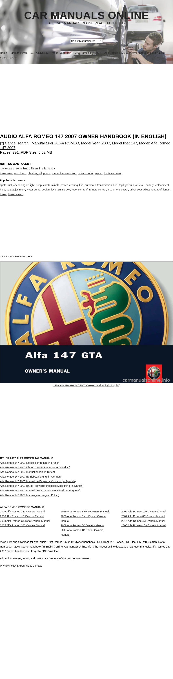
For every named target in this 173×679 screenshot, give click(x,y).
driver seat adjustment (143, 193)
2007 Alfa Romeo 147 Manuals (44, 489)
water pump (34, 193)
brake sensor (15, 198)
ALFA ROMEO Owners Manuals (31, 567)
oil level (139, 188)
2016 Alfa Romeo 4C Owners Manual (22, 587)
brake (3, 198)
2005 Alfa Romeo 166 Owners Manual (22, 603)
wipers (98, 176)
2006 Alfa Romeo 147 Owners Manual (22, 579)
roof (159, 193)
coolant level (49, 193)
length (166, 193)
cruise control (85, 176)
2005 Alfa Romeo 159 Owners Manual (143, 579)
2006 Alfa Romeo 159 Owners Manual (143, 603)
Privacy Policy (72, 666)
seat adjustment (15, 193)
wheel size (20, 176)
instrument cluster (117, 193)
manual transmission (64, 176)
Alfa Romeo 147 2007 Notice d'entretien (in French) (30, 500)
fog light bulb (126, 188)
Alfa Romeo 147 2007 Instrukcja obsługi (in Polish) (29, 556)
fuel (10, 188)
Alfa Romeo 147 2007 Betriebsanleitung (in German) (30, 524)
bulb (2, 193)
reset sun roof (80, 193)
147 (134, 143)
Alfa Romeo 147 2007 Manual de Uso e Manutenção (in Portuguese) (40, 548)
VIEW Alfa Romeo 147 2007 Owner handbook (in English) (86, 397)
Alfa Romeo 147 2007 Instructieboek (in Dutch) (27, 516)
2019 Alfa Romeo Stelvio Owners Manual (85, 579)
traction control (112, 176)
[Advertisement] (86, 91)
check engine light (23, 188)
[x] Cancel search (14, 143)
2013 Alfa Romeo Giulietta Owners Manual (25, 595)
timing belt (64, 193)
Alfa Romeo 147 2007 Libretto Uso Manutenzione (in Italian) (35, 508)
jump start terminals (47, 188)
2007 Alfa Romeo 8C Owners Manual (143, 587)
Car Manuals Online (86, 15)
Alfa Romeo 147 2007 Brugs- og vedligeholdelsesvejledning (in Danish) (41, 540)
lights (3, 188)
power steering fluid (72, 188)
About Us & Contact (97, 666)
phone (47, 176)
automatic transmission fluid (101, 188)
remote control (97, 193)
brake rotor (6, 176)
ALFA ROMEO (67, 143)
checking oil (35, 176)
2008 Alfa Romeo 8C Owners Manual (82, 599)
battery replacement (157, 188)
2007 (106, 143)
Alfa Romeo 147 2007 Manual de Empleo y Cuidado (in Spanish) (38, 532)
